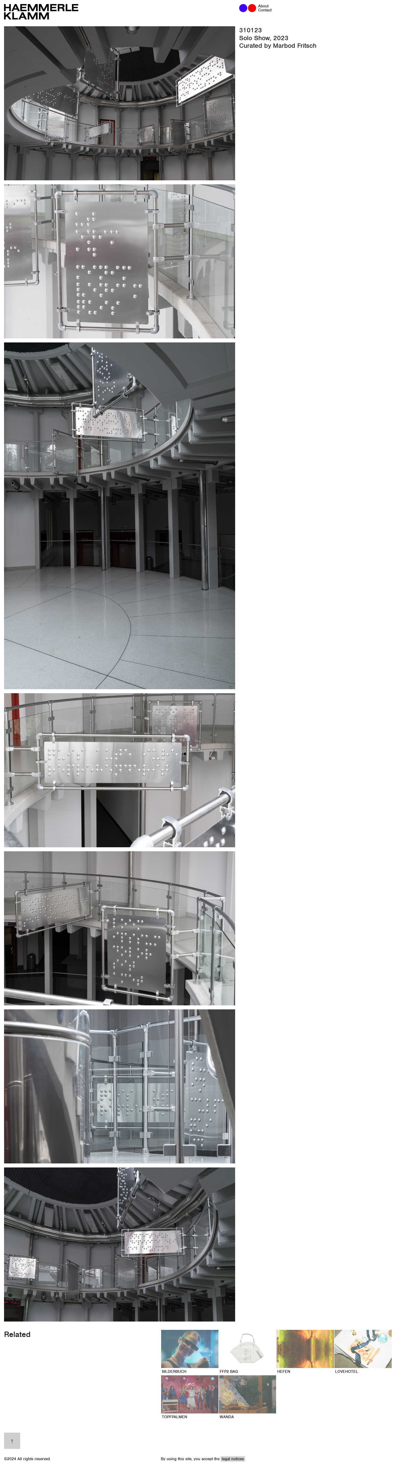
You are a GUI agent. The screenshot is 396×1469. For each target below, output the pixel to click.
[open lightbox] (119, 103)
